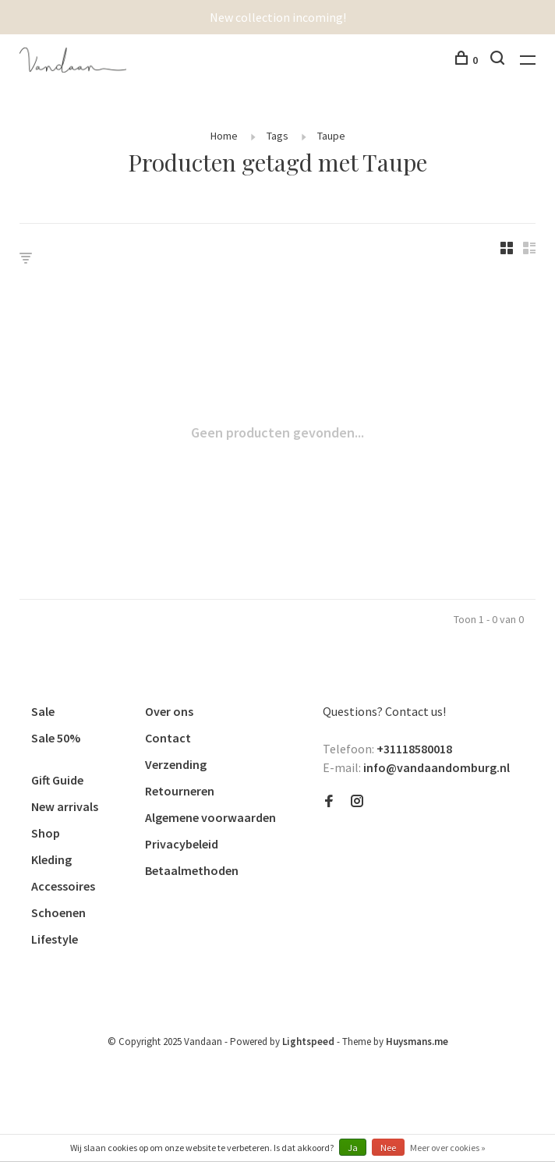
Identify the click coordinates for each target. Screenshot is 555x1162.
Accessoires (63, 886)
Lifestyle (54, 939)
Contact (168, 738)
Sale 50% (55, 738)
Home (224, 136)
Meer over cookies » (448, 1147)
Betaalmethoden (192, 870)
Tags (277, 136)
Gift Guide (57, 780)
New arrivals (64, 806)
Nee (388, 1147)
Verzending (176, 764)
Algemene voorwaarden (210, 817)
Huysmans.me (417, 1041)
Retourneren (179, 791)
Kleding (51, 859)
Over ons (169, 711)
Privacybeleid (181, 844)
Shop (45, 833)
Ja (353, 1147)
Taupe (331, 136)
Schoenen (58, 912)
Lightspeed (308, 1041)
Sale (43, 711)
